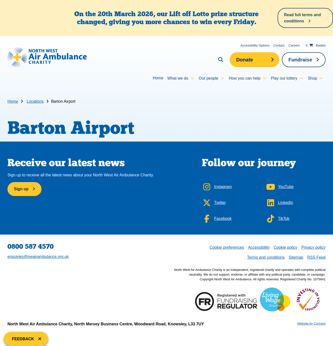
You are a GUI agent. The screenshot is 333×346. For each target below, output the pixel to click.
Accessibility (259, 247)
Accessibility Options (254, 45)
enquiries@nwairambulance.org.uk (38, 256)
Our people (208, 78)
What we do (177, 78)
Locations (35, 101)
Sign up (21, 189)
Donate (244, 59)
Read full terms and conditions (302, 18)
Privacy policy (313, 247)
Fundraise (300, 59)
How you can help (244, 78)
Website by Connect (311, 323)
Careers (294, 45)
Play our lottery (284, 78)
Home (158, 78)
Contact (279, 45)
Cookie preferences (226, 246)
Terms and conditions (266, 257)
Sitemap (296, 257)
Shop (312, 78)
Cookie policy (285, 247)
